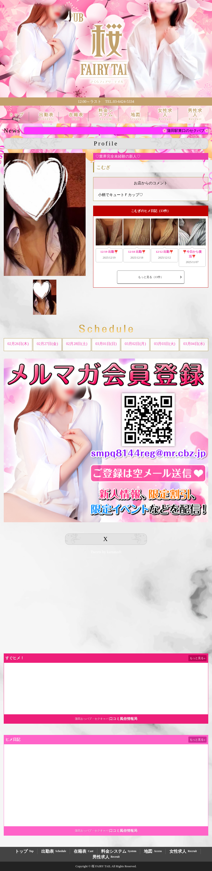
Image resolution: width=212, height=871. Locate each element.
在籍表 (76, 116)
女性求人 (165, 114)
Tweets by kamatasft (106, 552)
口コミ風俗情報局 (123, 719)
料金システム (105, 114)
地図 (135, 116)
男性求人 (195, 114)
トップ (16, 116)
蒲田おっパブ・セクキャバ (92, 718)
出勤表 (46, 116)
